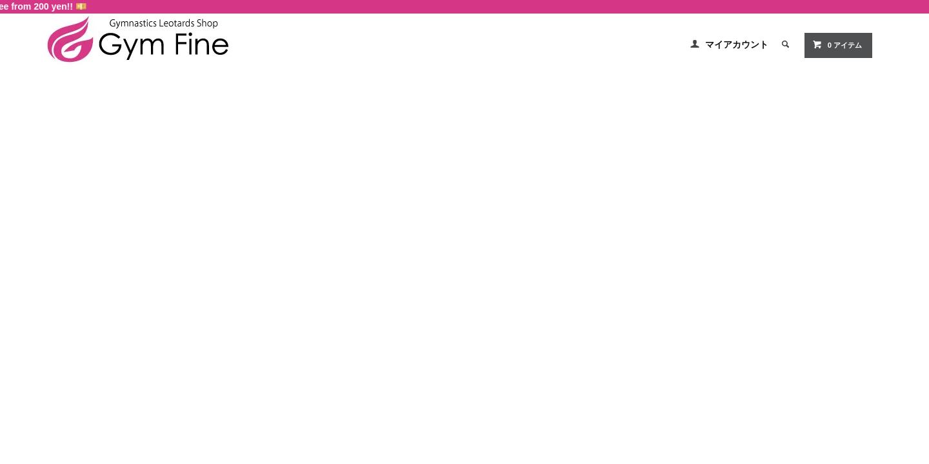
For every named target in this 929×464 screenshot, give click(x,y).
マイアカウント (736, 44)
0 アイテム (837, 44)
